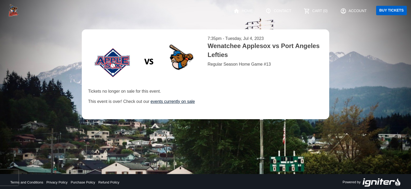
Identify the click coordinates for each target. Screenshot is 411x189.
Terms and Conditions (26, 182)
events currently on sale (172, 101)
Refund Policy (108, 182)
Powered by (372, 182)
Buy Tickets (391, 10)
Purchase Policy (83, 182)
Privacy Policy (57, 182)
